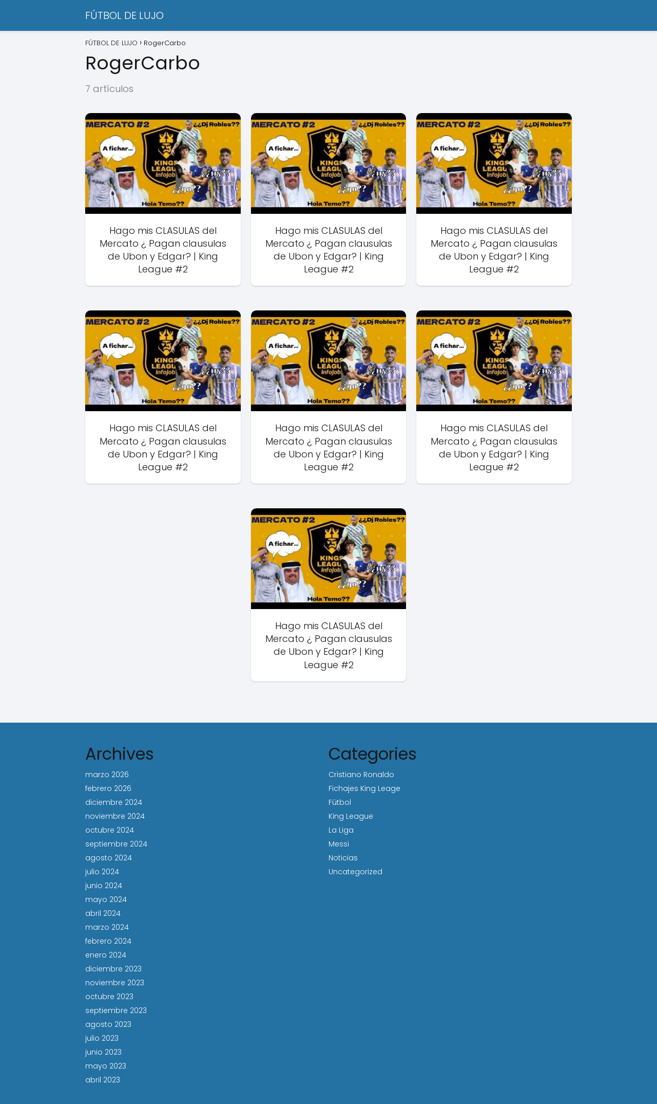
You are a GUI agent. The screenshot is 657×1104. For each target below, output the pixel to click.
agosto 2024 (108, 858)
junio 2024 (103, 885)
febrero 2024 (108, 941)
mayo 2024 (106, 899)
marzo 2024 (107, 927)
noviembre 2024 (115, 816)
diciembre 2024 (113, 802)
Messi (338, 844)
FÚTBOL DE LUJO (124, 15)
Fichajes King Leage (364, 788)
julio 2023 (102, 1038)
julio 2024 (102, 872)
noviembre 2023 (114, 983)
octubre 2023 (109, 996)
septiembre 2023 (116, 1010)
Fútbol (339, 802)
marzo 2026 (107, 774)
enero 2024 (105, 955)
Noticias (343, 858)
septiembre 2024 (116, 844)
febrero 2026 (108, 788)
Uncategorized (355, 872)
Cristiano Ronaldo (361, 774)
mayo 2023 (105, 1066)
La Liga (341, 830)
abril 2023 (102, 1080)
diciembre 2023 (113, 969)
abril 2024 (103, 913)
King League (350, 816)
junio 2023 (103, 1052)
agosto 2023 (108, 1024)
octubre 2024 (109, 830)
